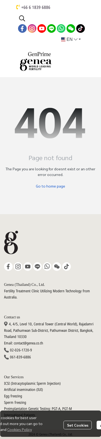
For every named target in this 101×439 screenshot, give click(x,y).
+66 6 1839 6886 (35, 7)
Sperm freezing (15, 402)
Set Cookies (77, 425)
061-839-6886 (20, 357)
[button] (51, 18)
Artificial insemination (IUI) (23, 390)
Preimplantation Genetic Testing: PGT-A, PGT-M (38, 409)
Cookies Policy (19, 429)
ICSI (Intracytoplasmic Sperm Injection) (32, 383)
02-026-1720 (19, 350)
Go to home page (50, 185)
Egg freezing (13, 396)
